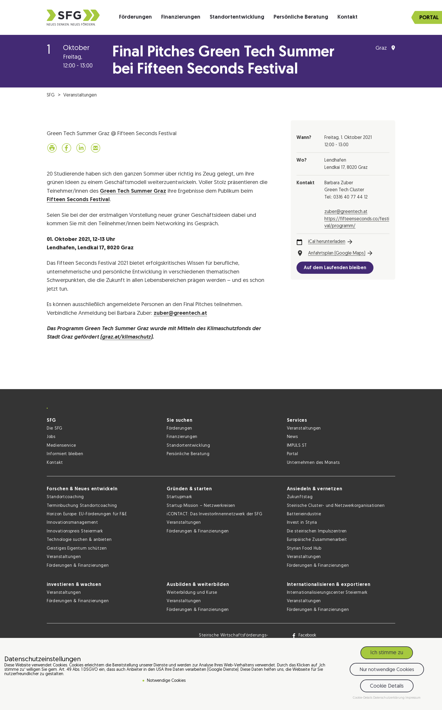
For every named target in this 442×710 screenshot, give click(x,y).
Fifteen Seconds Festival (78, 200)
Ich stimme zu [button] (386, 653)
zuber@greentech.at (180, 313)
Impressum (413, 698)
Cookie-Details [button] (363, 698)
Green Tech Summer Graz (133, 191)
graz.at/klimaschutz (126, 337)
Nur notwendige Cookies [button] (387, 669)
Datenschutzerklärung (389, 698)
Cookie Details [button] (387, 686)
